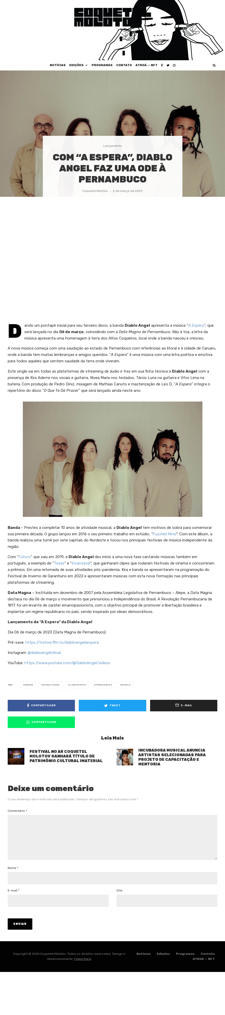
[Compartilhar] (41, 705)
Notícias (58, 65)
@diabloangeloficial (44, 652)
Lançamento (112, 146)
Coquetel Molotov (95, 191)
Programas (102, 65)
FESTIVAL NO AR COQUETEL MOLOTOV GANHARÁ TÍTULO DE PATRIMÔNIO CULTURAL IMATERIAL (66, 756)
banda (29, 685)
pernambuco (104, 685)
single (126, 685)
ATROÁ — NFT (146, 65)
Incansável (81, 563)
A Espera (196, 325)
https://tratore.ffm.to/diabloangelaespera (62, 642)
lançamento (78, 685)
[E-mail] (183, 705)
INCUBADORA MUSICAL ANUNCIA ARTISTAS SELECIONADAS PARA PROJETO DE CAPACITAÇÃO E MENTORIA (172, 758)
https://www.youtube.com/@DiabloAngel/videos (67, 663)
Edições (76, 65)
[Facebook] (162, 65)
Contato (124, 65)
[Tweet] (112, 705)
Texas (59, 563)
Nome (13, 876)
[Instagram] (174, 65)
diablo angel (51, 685)
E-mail (13, 898)
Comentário (17, 811)
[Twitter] (168, 65)
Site (119, 898)
